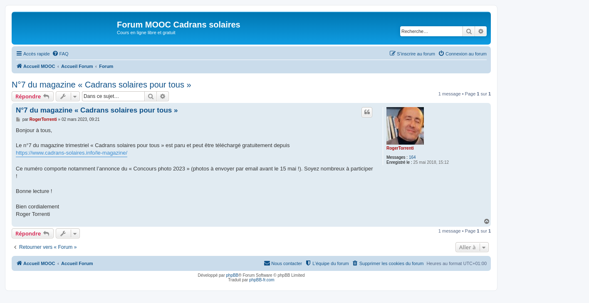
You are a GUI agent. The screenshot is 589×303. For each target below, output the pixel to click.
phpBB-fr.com (262, 280)
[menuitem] (60, 54)
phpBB (232, 275)
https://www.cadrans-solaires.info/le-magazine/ (71, 153)
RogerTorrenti (400, 148)
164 (412, 157)
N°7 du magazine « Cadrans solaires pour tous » (101, 84)
